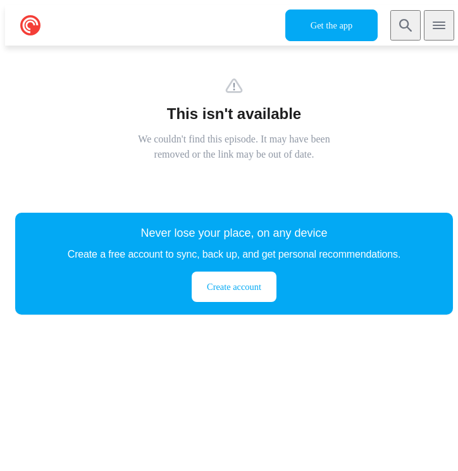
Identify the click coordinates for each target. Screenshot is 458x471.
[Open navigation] (439, 25)
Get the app (331, 25)
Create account (234, 287)
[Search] (405, 25)
